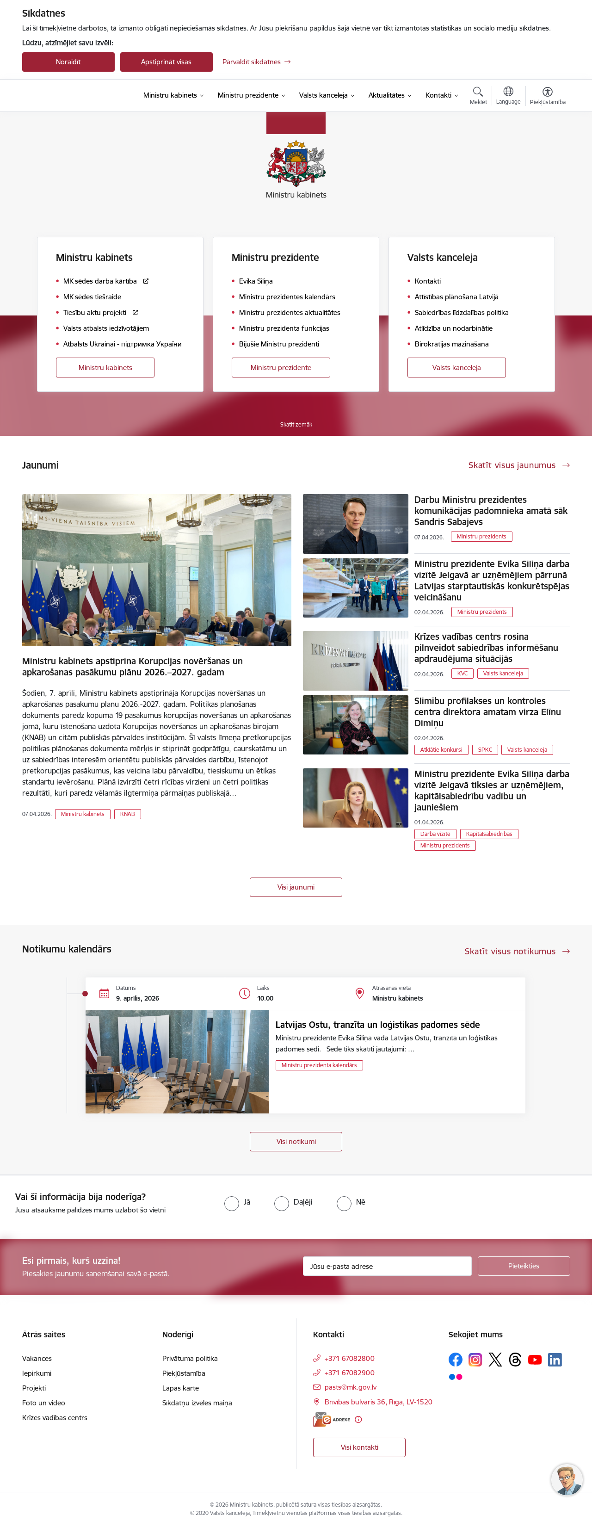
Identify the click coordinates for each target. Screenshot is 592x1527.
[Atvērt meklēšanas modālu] (478, 97)
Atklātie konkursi (441, 749)
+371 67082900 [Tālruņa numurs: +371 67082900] (350, 1372)
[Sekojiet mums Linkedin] (555, 1360)
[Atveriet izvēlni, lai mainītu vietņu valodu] (508, 96)
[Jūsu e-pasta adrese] (387, 1266)
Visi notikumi (296, 1141)
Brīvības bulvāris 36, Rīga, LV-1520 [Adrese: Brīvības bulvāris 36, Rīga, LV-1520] (378, 1401)
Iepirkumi (36, 1373)
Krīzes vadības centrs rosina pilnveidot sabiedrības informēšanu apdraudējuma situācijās (486, 647)
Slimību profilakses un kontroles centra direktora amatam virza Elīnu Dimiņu (487, 712)
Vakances (37, 1358)
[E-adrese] (331, 1419)
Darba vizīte (435, 833)
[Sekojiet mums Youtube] (535, 1359)
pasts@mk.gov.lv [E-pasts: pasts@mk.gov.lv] (350, 1387)
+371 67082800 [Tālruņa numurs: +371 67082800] (350, 1358)
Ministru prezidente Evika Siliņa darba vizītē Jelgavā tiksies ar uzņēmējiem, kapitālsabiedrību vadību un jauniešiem (491, 790)
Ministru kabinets (105, 367)
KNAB (127, 813)
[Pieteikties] (524, 1266)
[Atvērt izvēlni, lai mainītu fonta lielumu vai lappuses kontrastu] (547, 97)
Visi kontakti (359, 1447)
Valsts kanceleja (456, 367)
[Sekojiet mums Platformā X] (495, 1359)
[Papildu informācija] (358, 1419)
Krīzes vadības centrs (54, 1417)
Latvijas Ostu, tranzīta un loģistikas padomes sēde (378, 1024)
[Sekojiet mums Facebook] (455, 1359)
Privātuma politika (190, 1358)
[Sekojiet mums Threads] (515, 1359)
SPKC (485, 749)
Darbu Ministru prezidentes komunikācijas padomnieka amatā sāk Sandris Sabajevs (490, 510)
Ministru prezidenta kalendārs (319, 1065)
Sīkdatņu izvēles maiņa (197, 1402)
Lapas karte (180, 1388)
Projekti (34, 1388)
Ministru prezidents (481, 536)
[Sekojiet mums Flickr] (455, 1376)
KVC (462, 673)
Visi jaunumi (296, 887)
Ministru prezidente (281, 367)
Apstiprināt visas (166, 61)
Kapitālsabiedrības (489, 833)
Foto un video (43, 1402)
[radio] (237, 1201)
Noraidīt (68, 61)
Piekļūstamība (183, 1373)
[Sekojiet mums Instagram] (475, 1359)
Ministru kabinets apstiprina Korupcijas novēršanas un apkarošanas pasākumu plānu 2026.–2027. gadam (132, 666)
